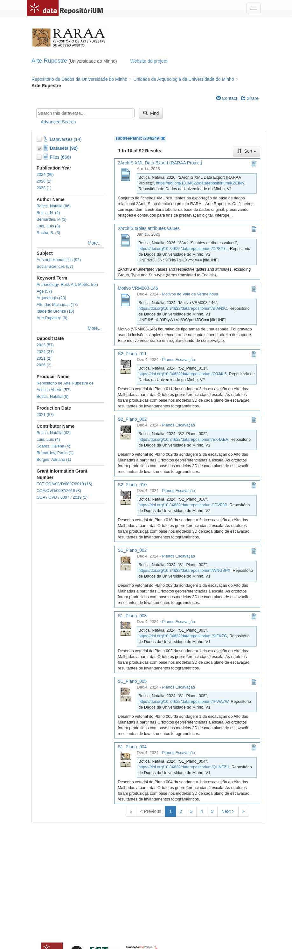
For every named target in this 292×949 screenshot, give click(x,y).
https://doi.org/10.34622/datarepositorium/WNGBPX (184, 570)
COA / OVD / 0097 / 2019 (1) (62, 497)
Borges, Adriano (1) (54, 459)
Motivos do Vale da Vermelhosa (190, 294)
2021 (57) (45, 414)
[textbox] (85, 113)
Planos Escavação (178, 359)
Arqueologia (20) (51, 298)
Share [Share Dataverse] (250, 98)
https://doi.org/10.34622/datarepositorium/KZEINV (200, 183)
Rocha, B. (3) (48, 233)
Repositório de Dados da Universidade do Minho (79, 79)
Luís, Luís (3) (48, 226)
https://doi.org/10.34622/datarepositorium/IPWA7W (183, 701)
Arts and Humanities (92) (59, 260)
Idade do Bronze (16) (55, 311)
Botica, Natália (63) (54, 433)
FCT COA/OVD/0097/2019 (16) (64, 484)
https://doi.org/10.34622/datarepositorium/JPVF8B (182, 505)
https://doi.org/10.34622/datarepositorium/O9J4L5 (182, 374)
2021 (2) (44, 358)
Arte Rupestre (49, 61)
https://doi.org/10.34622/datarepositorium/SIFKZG (182, 636)
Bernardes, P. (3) (51, 219)
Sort (246, 151)
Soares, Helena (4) (53, 446)
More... (95, 243)
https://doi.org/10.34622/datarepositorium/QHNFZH (183, 767)
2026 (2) (44, 181)
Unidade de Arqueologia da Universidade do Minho (184, 79)
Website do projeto (148, 61)
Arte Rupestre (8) (52, 318)
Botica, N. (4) (48, 213)
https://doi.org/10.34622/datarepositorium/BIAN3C (182, 308)
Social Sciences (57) (55, 266)
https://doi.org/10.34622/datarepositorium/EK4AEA (183, 439)
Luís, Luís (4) (48, 439)
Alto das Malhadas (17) (57, 304)
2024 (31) (45, 352)
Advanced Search (58, 121)
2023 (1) (44, 188)
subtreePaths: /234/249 (140, 138)
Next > (227, 811)
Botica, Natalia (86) (54, 206)
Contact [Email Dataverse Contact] (226, 98)
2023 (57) (45, 345)
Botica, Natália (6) (52, 396)
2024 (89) (45, 174)
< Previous (150, 811)
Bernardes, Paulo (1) (55, 453)
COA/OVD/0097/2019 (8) (59, 490)
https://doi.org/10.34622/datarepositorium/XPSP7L (183, 248)
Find (151, 113)
